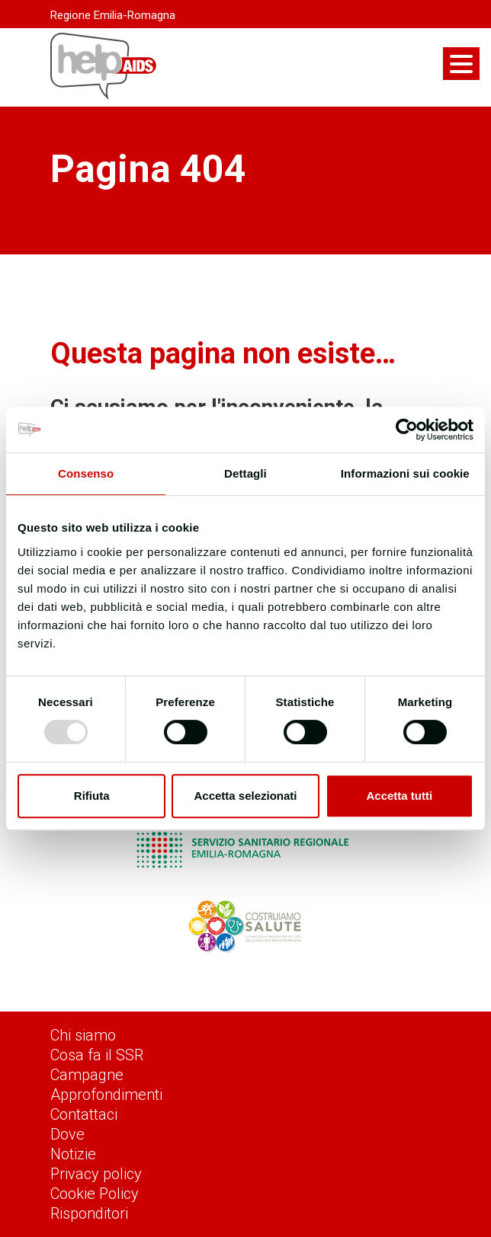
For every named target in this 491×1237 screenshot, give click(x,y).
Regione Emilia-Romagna (112, 15)
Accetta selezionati (245, 795)
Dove (67, 1134)
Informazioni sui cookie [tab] (405, 473)
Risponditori (89, 1213)
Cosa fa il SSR (96, 1055)
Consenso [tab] (86, 473)
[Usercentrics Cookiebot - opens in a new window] (406, 429)
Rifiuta (92, 795)
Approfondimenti (106, 1094)
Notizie (73, 1154)
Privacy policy (96, 1174)
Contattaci (83, 1114)
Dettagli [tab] (245, 473)
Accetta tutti (399, 795)
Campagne (87, 1075)
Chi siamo (83, 1035)
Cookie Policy (94, 1193)
